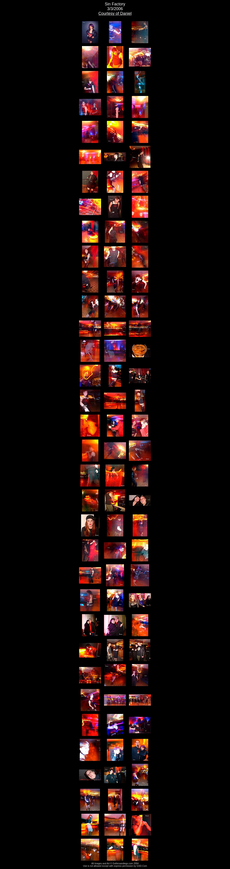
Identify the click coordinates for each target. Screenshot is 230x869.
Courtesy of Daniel (115, 13)
